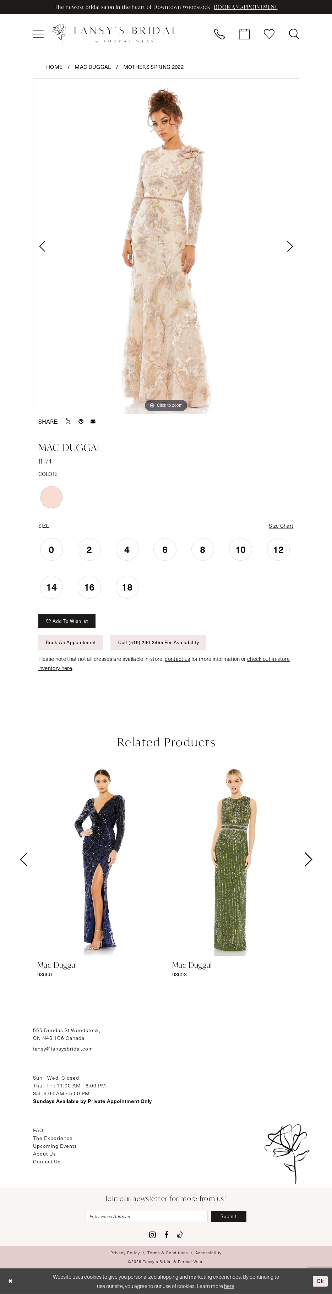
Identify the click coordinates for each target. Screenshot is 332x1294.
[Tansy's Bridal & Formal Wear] (114, 34)
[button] (38, 34)
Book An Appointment (71, 642)
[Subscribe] (228, 1216)
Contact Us (47, 1161)
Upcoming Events (55, 1145)
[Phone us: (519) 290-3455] (219, 34)
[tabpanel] (166, 246)
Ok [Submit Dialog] (320, 1281)
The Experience (53, 1138)
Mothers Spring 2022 (153, 67)
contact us (177, 658)
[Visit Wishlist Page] (269, 34)
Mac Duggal (93, 67)
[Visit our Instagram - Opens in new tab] (152, 1235)
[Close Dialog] (10, 1281)
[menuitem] (38, 34)
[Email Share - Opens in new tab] (93, 421)
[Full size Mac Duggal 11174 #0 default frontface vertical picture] (166, 246)
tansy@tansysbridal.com (63, 1048)
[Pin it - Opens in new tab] (80, 421)
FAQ (38, 1130)
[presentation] (98, 859)
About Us (44, 1153)
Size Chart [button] (281, 525)
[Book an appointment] (244, 34)
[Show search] (294, 34)
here (229, 1285)
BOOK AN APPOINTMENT (246, 7)
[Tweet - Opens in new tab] (68, 421)
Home (54, 67)
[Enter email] (147, 1216)
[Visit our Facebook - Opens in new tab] (166, 1234)
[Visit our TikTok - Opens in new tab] (180, 1234)
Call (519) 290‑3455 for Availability (158, 642)
